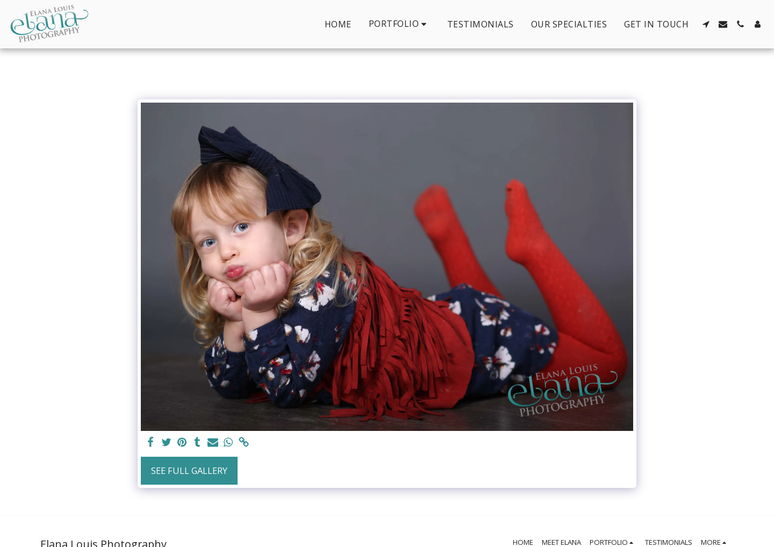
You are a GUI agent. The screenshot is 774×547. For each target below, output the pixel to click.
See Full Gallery (189, 470)
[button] (399, 24)
